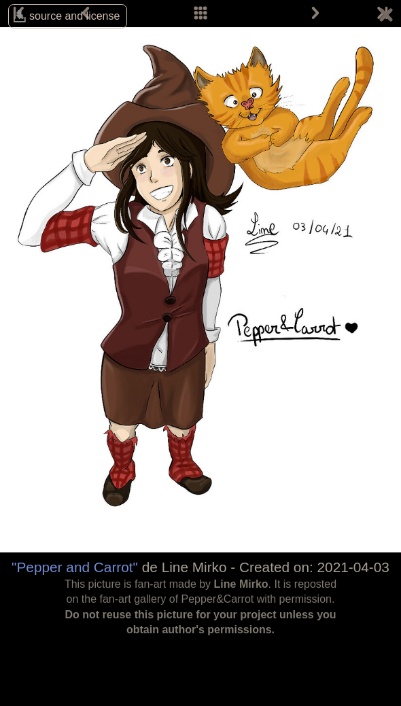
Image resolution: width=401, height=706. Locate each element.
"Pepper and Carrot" (75, 567)
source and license (74, 16)
